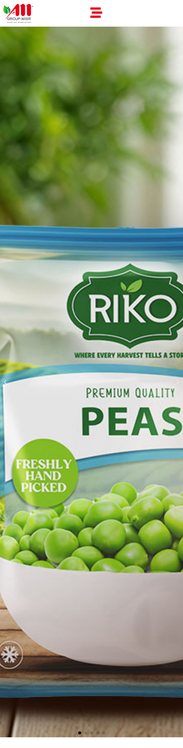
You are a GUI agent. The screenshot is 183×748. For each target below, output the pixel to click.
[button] (5, 382)
